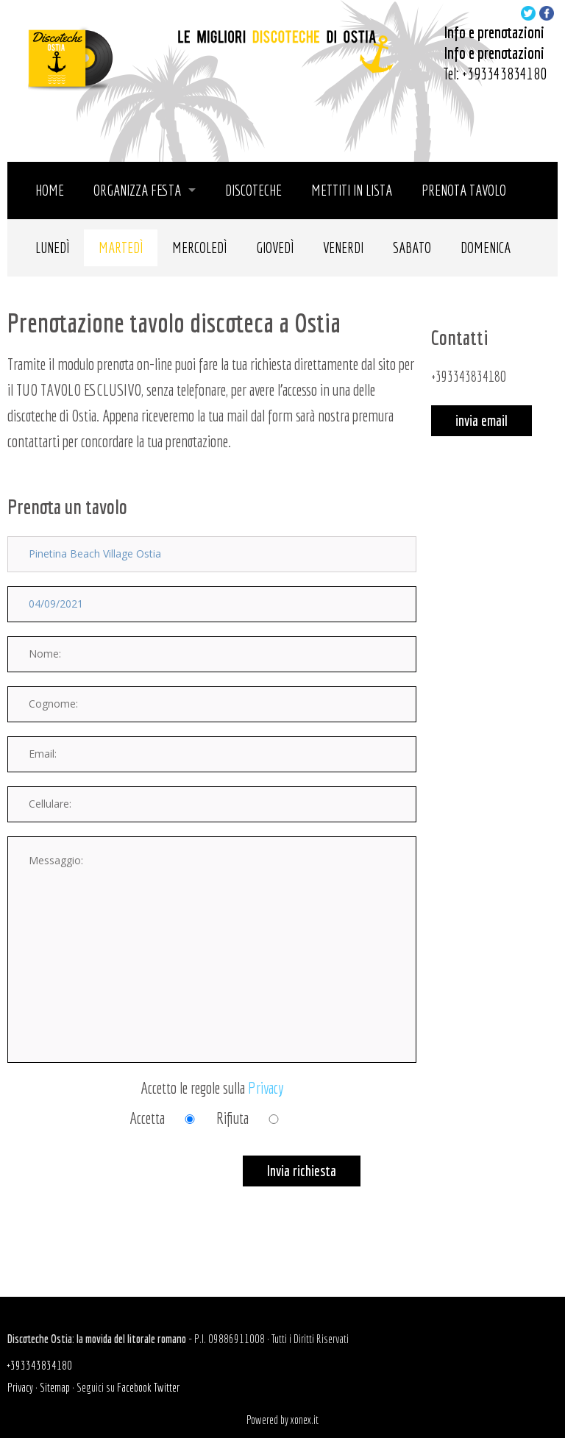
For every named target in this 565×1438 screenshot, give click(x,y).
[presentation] (119, 1184)
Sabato (412, 247)
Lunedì (52, 247)
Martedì (121, 247)
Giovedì (275, 247)
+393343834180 (504, 73)
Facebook (134, 1387)
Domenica (486, 247)
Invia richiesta (301, 1170)
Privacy (266, 1087)
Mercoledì (199, 247)
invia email (481, 420)
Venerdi (343, 247)
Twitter (167, 1387)
